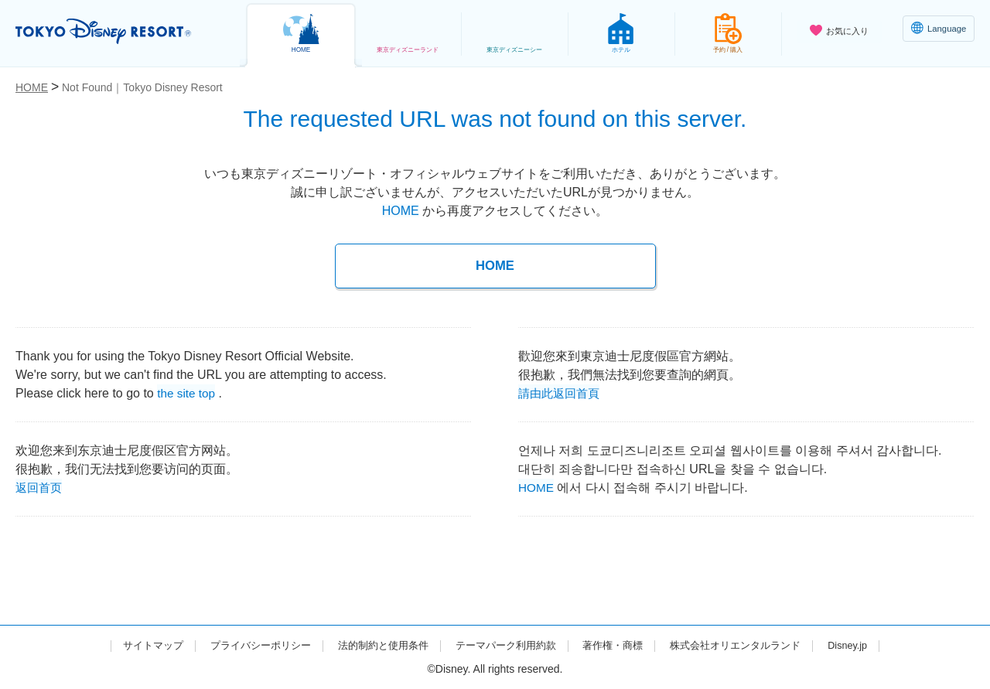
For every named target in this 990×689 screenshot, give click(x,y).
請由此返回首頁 (561, 392)
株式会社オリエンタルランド (749, 645)
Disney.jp (868, 645)
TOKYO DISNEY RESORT (114, 31)
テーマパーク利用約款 (506, 645)
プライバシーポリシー (246, 645)
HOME (400, 210)
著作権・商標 (619, 645)
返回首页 (40, 486)
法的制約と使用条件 (376, 645)
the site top (187, 392)
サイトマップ (132, 645)
